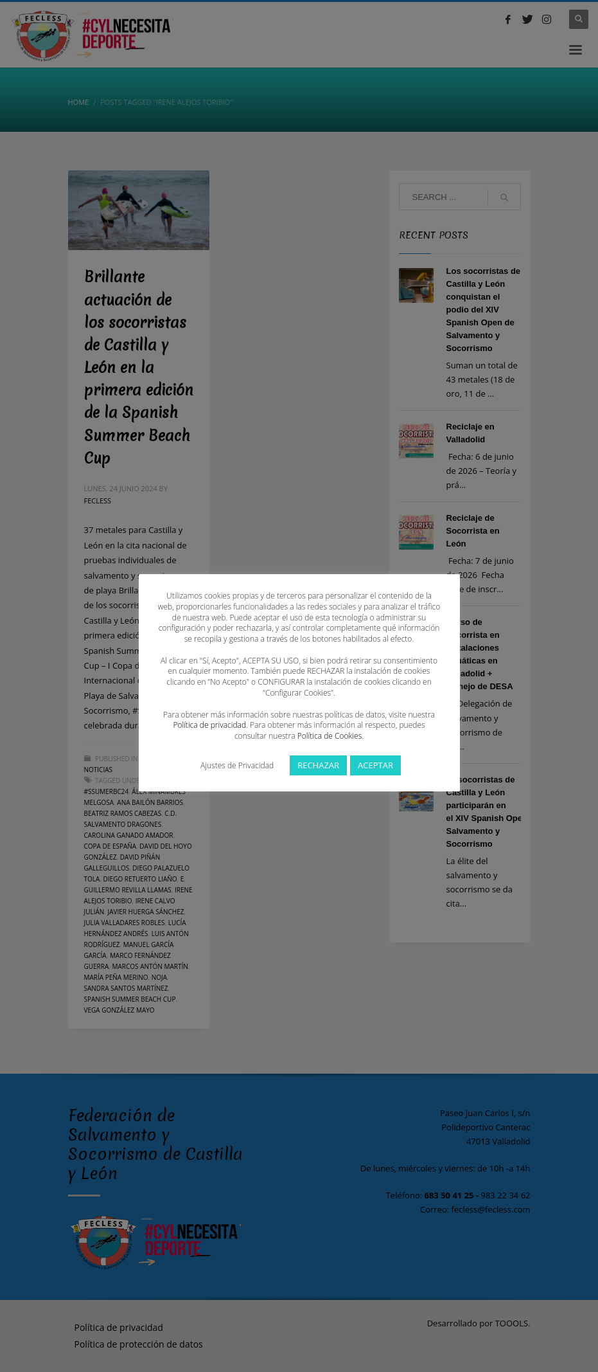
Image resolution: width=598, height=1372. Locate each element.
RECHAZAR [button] (318, 765)
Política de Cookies (329, 735)
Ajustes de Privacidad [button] (237, 765)
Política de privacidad (209, 724)
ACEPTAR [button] (375, 765)
